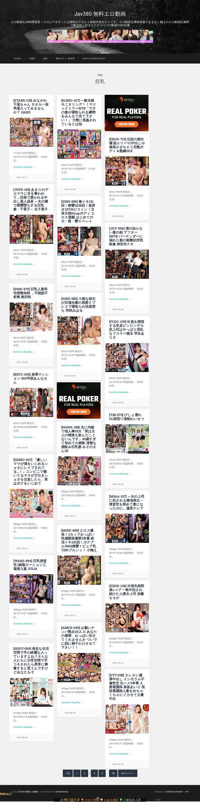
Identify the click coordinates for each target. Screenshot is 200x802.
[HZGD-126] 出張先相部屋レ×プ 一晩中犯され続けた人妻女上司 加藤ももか (126, 592)
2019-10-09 (70, 190)
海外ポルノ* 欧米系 (65, 59)
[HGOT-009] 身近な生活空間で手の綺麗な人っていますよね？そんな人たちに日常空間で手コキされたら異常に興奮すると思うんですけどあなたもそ (31, 661)
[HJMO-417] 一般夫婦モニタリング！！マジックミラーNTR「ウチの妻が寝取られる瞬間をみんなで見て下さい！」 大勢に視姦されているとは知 (78, 113)
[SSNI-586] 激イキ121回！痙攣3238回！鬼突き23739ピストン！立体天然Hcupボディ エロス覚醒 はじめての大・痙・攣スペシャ (78, 212)
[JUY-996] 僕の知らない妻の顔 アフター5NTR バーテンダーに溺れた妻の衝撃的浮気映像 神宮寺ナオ (126, 237)
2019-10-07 (70, 287)
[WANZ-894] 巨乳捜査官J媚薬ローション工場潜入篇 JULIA (30, 565)
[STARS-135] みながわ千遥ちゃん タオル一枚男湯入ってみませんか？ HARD (31, 107)
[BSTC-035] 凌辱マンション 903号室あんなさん (31, 379)
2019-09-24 (22, 738)
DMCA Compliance (94, 59)
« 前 (68, 773)
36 (113, 773)
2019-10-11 (22, 178)
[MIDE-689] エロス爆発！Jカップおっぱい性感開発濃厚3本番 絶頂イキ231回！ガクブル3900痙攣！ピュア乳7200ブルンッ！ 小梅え (79, 541)
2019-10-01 (70, 516)
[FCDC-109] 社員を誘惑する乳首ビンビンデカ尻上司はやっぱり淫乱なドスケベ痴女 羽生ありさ (126, 330)
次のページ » (127, 773)
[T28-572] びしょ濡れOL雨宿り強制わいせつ (126, 417)
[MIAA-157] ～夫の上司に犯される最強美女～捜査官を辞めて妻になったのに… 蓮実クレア (126, 503)
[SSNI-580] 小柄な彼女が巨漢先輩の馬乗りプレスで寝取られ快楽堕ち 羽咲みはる (78, 305)
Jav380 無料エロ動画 (100, 14)
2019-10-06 (118, 310)
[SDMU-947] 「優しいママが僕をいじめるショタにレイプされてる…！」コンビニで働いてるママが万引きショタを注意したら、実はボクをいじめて (30, 472)
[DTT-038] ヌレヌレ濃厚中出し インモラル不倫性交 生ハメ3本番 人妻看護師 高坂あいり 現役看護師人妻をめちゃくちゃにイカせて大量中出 (127, 687)
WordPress (61, 792)
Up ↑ (187, 792)
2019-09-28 (70, 713)
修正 (45, 59)
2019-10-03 (118, 485)
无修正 (32, 59)
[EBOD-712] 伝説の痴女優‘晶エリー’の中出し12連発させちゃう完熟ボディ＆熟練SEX (127, 145)
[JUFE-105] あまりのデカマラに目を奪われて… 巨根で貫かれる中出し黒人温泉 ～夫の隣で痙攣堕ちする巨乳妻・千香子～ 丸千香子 (30, 200)
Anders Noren (174, 792)
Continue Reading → (24, 167)
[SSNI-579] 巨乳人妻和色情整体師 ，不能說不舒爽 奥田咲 (30, 293)
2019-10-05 (118, 403)
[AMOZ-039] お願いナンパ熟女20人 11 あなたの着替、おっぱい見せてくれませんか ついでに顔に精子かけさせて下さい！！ (79, 638)
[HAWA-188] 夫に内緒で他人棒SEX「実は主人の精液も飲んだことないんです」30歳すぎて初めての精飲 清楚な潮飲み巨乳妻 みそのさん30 (78, 439)
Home (17, 59)
